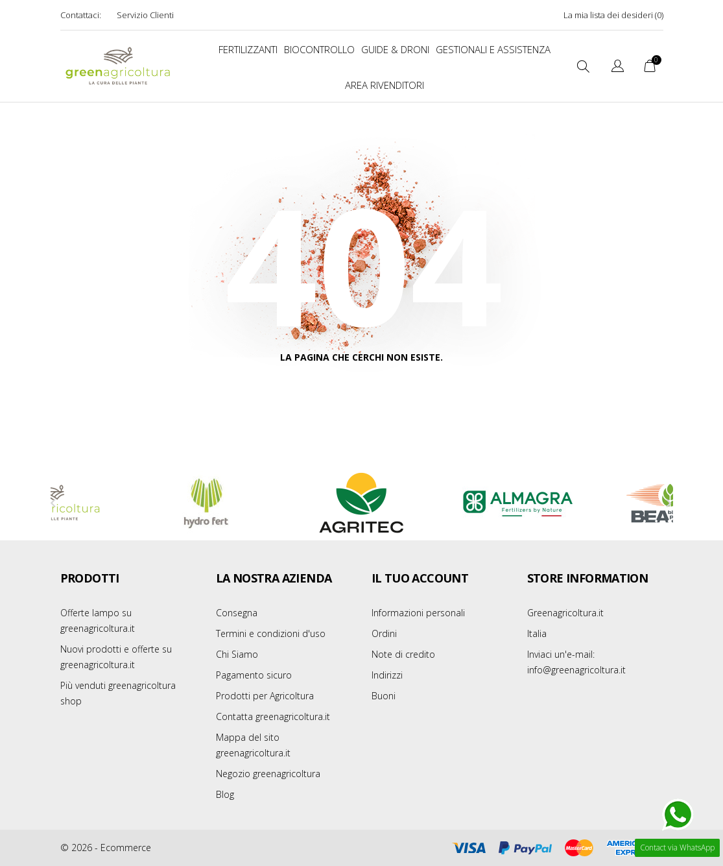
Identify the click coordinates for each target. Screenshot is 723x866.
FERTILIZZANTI (248, 49)
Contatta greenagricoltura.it (273, 716)
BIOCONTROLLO (319, 49)
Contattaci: (80, 15)
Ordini (384, 633)
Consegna (236, 613)
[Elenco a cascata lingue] (617, 68)
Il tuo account (420, 578)
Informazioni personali (418, 613)
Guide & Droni (395, 49)
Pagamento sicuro (254, 675)
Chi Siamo (237, 654)
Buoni (384, 696)
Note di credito (403, 654)
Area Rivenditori (384, 84)
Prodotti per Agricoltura (265, 696)
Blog (225, 794)
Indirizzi (387, 675)
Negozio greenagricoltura (268, 773)
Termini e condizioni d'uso (271, 633)
